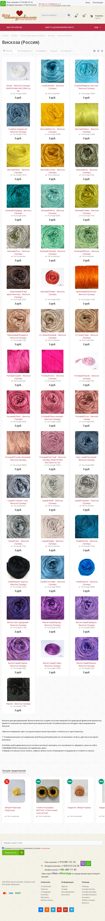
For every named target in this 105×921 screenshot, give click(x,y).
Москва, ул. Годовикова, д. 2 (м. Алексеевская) (50, 5)
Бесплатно (65, 894)
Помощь (86, 882)
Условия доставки (89, 892)
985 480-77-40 (68, 869)
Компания (45, 882)
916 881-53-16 (27, 2)
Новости (44, 889)
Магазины (45, 897)
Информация (67, 882)
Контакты (44, 894)
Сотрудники (46, 892)
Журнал (64, 886)
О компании (46, 886)
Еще (97, 27)
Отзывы (64, 889)
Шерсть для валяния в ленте (59, 27)
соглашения (45, 848)
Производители (67, 892)
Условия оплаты (88, 889)
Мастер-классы (14, 27)
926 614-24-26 (30, 5)
